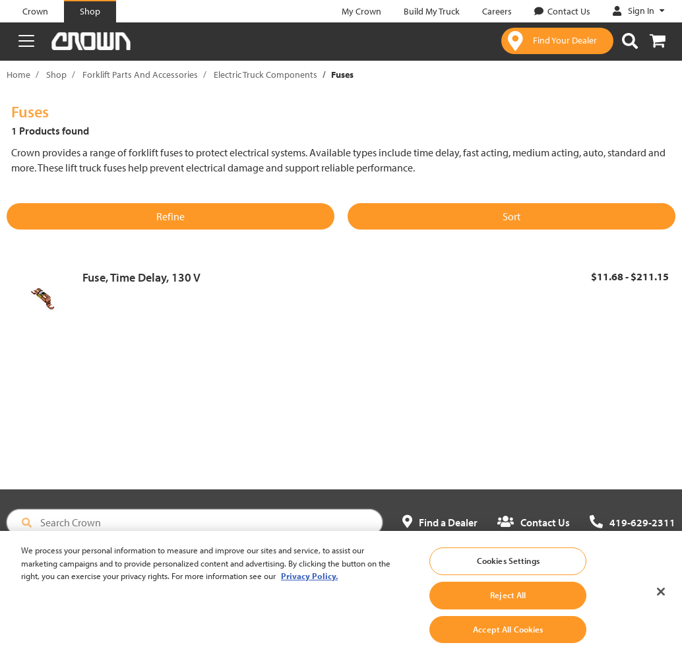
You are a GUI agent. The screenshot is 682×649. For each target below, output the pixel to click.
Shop (56, 74)
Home (18, 74)
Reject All (508, 603)
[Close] (660, 601)
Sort (511, 216)
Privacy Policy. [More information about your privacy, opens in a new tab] (309, 585)
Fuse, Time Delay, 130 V (141, 277)
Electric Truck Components (265, 74)
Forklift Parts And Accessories (140, 74)
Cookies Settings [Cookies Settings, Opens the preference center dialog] (508, 570)
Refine (170, 216)
